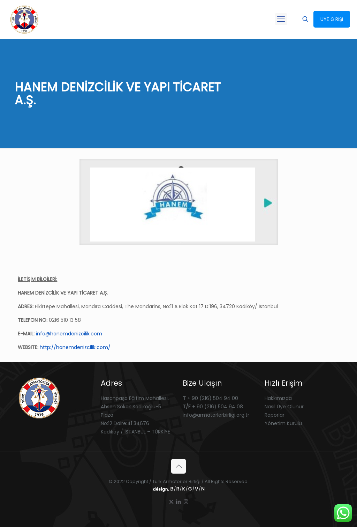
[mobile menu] (281, 19)
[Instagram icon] (186, 501)
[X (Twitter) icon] (171, 501)
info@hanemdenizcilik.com (69, 333)
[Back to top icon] (178, 466)
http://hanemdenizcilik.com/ (75, 347)
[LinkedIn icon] (178, 501)
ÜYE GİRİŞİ (331, 19)
